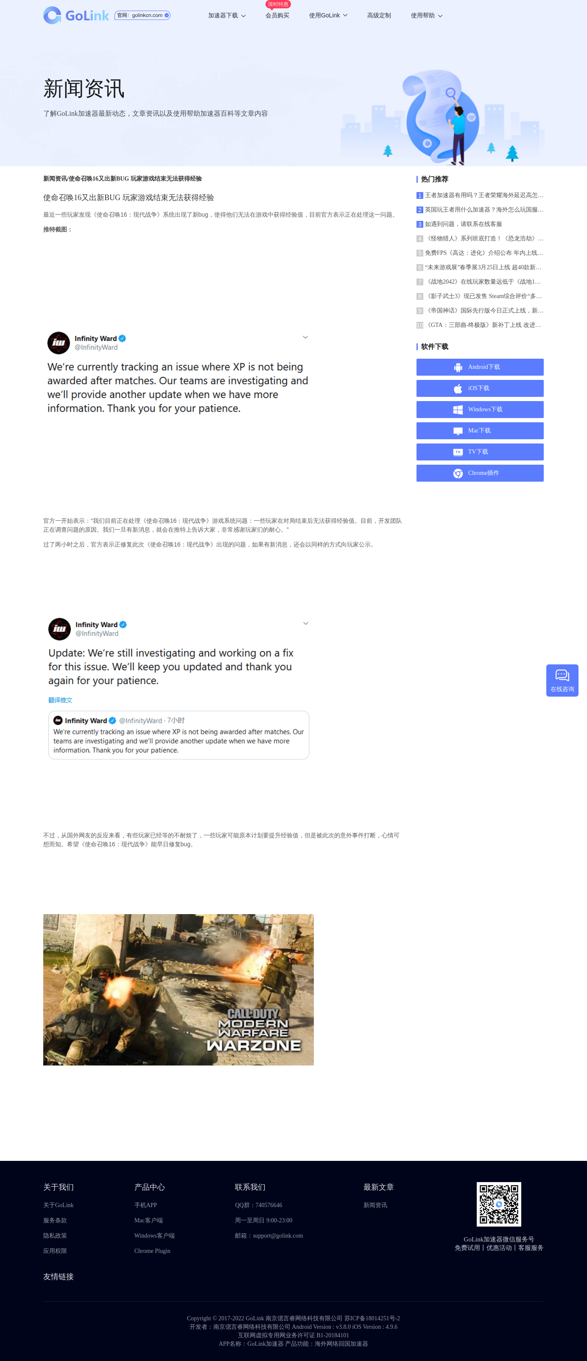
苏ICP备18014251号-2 (372, 1318)
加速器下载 (227, 15)
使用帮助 (426, 15)
